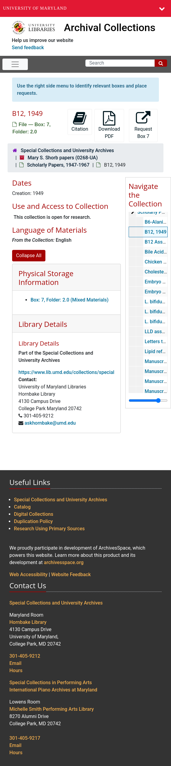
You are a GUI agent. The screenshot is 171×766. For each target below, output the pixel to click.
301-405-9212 (24, 656)
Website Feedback (71, 574)
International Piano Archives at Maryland (53, 690)
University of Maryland (35, 8)
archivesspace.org (64, 562)
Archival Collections (109, 27)
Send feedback (28, 47)
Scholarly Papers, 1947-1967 (58, 165)
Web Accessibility (28, 574)
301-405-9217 (24, 738)
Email (15, 663)
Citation (79, 121)
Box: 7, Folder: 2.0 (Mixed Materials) (70, 300)
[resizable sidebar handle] (148, 400)
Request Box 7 (143, 125)
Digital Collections (33, 514)
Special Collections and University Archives (67, 150)
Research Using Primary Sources (49, 528)
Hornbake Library (28, 622)
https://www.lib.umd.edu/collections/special (66, 372)
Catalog (22, 507)
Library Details (42, 324)
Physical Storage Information (46, 277)
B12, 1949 (155, 232)
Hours (15, 670)
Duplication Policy (33, 521)
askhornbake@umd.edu (50, 423)
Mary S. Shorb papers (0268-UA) (63, 158)
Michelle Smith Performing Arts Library (51, 709)
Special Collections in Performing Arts (50, 682)
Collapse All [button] (28, 255)
